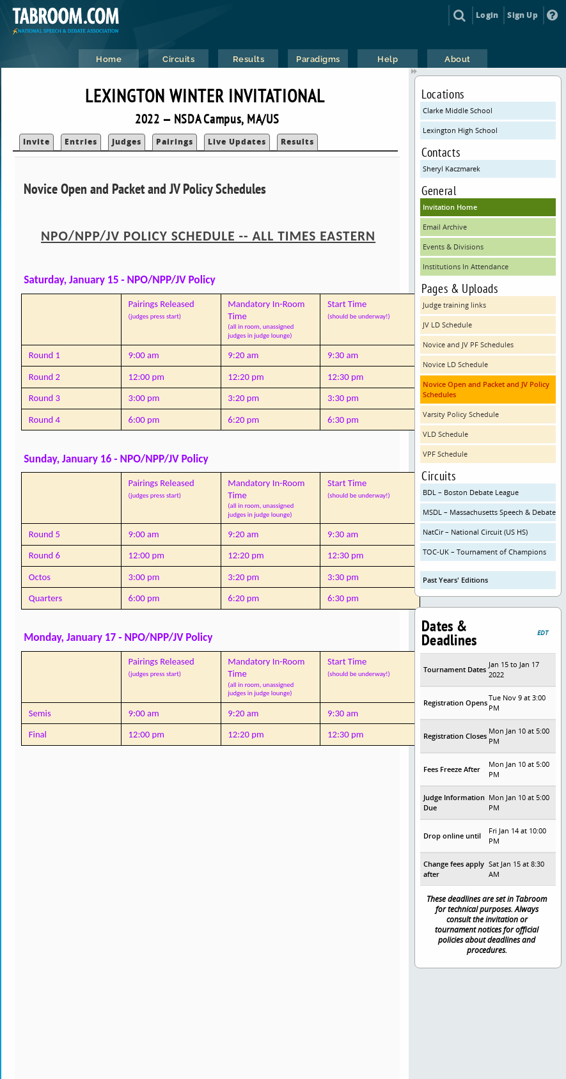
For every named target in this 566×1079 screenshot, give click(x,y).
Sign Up (522, 15)
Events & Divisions (453, 246)
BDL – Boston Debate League (471, 492)
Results (297, 141)
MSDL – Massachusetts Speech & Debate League (489, 512)
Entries (81, 141)
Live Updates (237, 141)
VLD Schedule (445, 434)
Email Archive (445, 227)
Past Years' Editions (455, 580)
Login (487, 15)
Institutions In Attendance (465, 266)
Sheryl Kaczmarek (451, 168)
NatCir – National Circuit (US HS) (475, 532)
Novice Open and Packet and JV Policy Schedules (486, 389)
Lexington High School (460, 130)
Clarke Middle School (457, 110)
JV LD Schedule (447, 324)
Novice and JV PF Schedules (468, 344)
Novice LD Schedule (455, 364)
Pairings (174, 141)
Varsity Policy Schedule (461, 414)
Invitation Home (450, 207)
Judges (126, 141)
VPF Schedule (445, 454)
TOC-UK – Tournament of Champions (484, 551)
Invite (36, 141)
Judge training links (454, 305)
